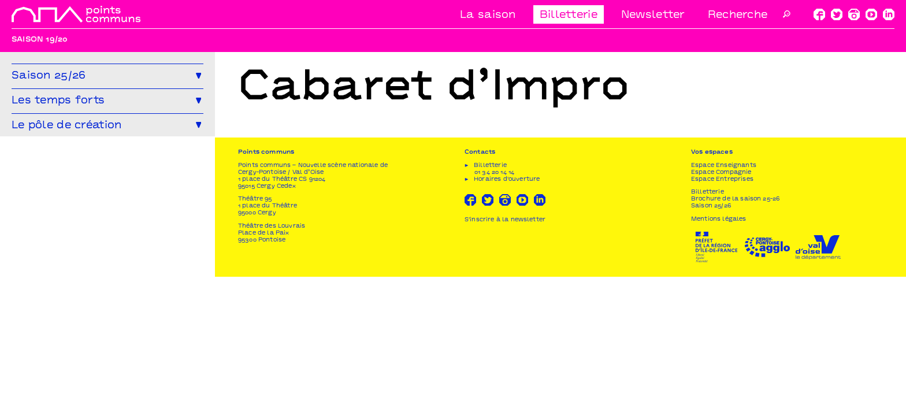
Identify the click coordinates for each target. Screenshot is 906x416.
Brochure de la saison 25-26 (735, 338)
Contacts (480, 291)
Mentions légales (719, 358)
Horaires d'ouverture (507, 318)
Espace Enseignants (723, 304)
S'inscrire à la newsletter (505, 359)
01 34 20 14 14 (494, 311)
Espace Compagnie (721, 311)
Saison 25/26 (711, 345)
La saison (488, 15)
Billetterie (568, 15)
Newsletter (653, 15)
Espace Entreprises (722, 318)
